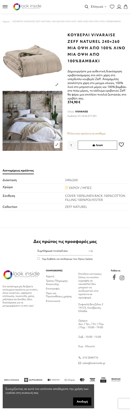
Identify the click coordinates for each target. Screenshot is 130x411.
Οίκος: (71, 111)
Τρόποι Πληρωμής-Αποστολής (57, 282)
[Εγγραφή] (91, 251)
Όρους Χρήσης (85, 258)
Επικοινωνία (53, 301)
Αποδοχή (82, 401)
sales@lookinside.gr (93, 363)
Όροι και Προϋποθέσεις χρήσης (59, 294)
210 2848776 (90, 357)
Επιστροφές (53, 288)
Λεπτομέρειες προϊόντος (18, 170)
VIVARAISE (81, 111)
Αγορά (97, 145)
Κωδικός (72, 115)
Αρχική (50, 276)
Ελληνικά (99, 6)
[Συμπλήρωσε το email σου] (63, 251)
